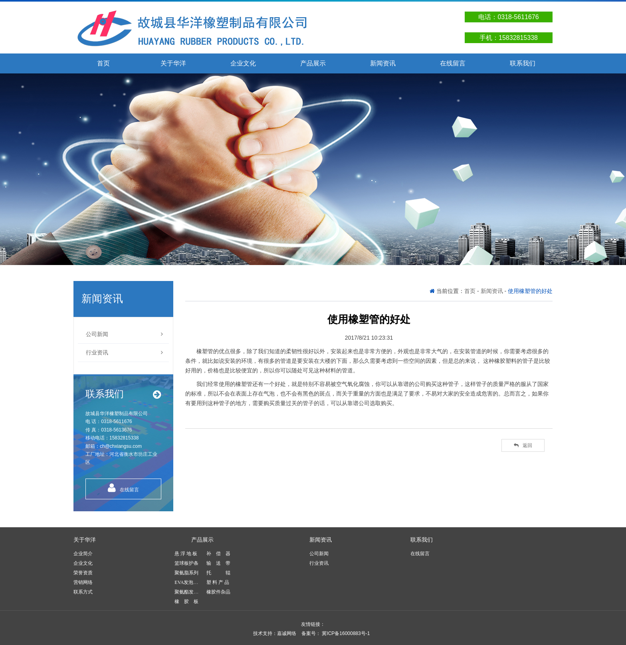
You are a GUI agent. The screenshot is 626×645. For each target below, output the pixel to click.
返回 (523, 445)
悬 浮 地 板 (185, 553)
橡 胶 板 (186, 601)
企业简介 (83, 553)
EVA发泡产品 (188, 582)
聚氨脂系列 (186, 573)
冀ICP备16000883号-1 (345, 633)
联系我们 (522, 63)
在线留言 (453, 63)
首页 (103, 63)
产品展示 (313, 63)
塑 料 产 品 (217, 582)
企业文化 (243, 63)
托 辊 (218, 573)
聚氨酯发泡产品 (191, 592)
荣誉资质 (83, 573)
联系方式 (83, 592)
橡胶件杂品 (218, 592)
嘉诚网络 (286, 633)
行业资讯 (124, 353)
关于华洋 (173, 63)
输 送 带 (218, 563)
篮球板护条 (186, 563)
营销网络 (83, 582)
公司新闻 (124, 334)
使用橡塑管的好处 (530, 291)
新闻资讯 (383, 63)
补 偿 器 (218, 553)
